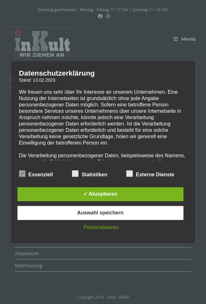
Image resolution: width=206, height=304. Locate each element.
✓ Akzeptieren (100, 194)
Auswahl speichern (100, 212)
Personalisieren (100, 227)
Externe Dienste (150, 173)
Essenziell (36, 173)
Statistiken (89, 173)
